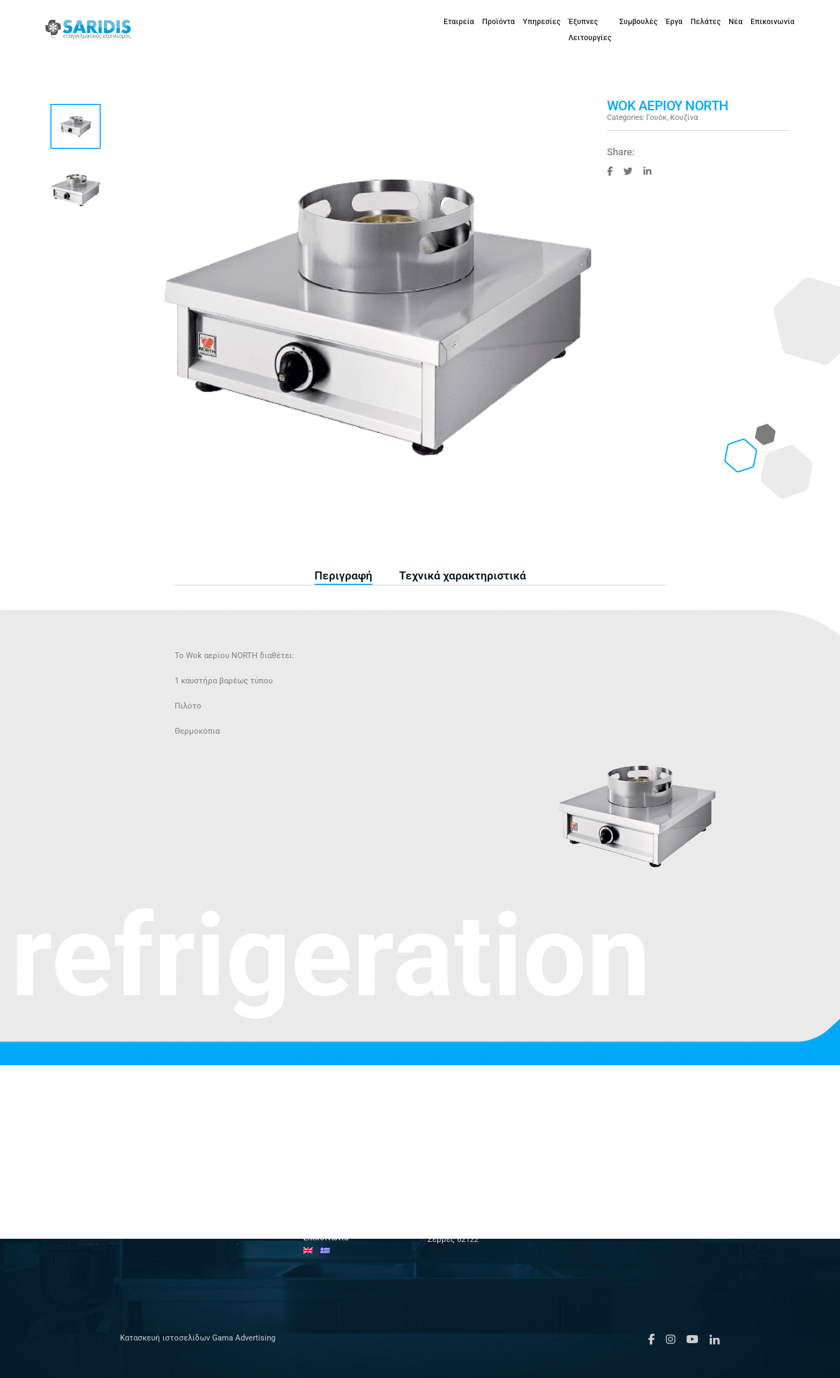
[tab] (343, 576)
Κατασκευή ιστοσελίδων (165, 1338)
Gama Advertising (242, 1338)
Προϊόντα (448, 21)
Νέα (716, 21)
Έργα (654, 21)
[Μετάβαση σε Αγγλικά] (788, 21)
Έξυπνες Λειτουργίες (555, 21)
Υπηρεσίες (491, 21)
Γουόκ (656, 117)
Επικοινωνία (753, 21)
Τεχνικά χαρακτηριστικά (462, 575)
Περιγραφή (343, 575)
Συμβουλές (619, 21)
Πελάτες (686, 21)
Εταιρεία (408, 21)
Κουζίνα (684, 117)
